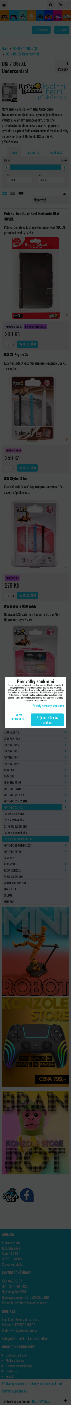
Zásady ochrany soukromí (48, 705)
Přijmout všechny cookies (47, 720)
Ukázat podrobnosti (18, 717)
